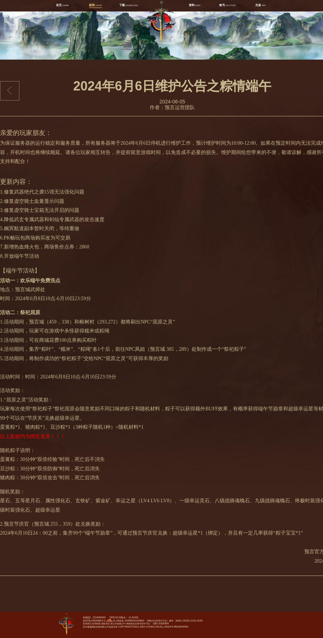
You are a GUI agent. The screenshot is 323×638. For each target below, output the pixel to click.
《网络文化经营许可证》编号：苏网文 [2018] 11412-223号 (174, 620)
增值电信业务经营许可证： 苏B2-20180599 (147, 623)
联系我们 (87, 623)
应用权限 (96, 623)
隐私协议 (105, 623)
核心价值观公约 (118, 623)
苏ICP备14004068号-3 (94, 620)
